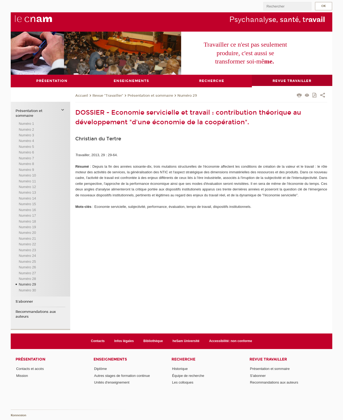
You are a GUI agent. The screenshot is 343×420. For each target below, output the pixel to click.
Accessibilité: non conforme (230, 341)
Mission (22, 375)
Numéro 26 (27, 267)
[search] (287, 6)
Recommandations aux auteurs (36, 313)
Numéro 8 (26, 164)
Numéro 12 (27, 187)
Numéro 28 (27, 278)
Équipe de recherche (188, 375)
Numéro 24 (27, 256)
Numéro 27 (27, 273)
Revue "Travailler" (107, 95)
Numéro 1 (26, 124)
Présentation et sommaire (150, 95)
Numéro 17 (27, 215)
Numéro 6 (26, 152)
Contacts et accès (30, 369)
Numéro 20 (27, 233)
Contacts (98, 341)
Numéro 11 (27, 181)
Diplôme (100, 369)
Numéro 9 (26, 169)
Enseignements (110, 359)
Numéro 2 (26, 129)
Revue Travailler (268, 359)
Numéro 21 (27, 238)
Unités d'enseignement (111, 382)
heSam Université (186, 341)
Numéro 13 (27, 192)
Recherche (183, 359)
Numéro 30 (27, 290)
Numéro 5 (26, 146)
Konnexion (18, 415)
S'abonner (24, 301)
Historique (180, 369)
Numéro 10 (27, 175)
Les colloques (182, 382)
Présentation (30, 359)
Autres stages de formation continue (122, 375)
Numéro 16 (27, 210)
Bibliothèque (153, 341)
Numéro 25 (27, 261)
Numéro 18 (27, 221)
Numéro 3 (26, 135)
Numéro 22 (27, 244)
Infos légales (124, 341)
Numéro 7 (26, 158)
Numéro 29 (187, 95)
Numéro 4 (26, 141)
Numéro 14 (27, 198)
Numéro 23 (27, 250)
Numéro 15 (27, 204)
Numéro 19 (27, 227)
